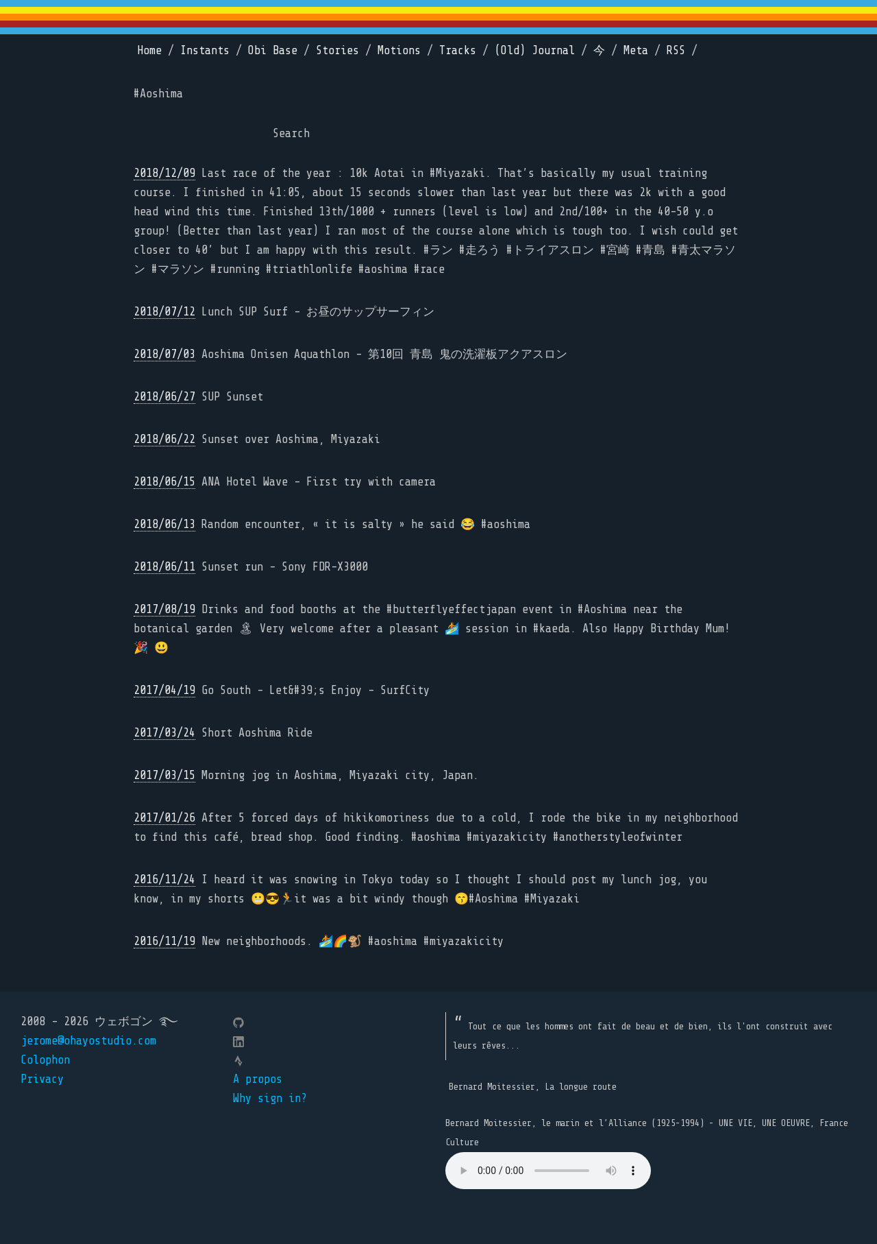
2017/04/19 (164, 690)
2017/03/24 (164, 732)
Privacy (42, 1079)
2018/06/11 (164, 566)
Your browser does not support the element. (548, 1170)
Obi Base (272, 50)
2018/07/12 (164, 311)
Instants (205, 50)
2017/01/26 (164, 817)
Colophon (45, 1059)
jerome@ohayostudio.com (88, 1040)
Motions (399, 50)
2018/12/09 (164, 173)
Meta (635, 50)
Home (149, 50)
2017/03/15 (164, 775)
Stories (337, 50)
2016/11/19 (164, 941)
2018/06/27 (164, 396)
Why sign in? (270, 1098)
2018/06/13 (164, 524)
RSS (676, 50)
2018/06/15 (164, 481)
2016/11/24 (164, 879)
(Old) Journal (535, 50)
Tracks (457, 50)
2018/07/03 (164, 354)
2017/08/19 (164, 609)
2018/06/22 (164, 439)
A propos (257, 1079)
